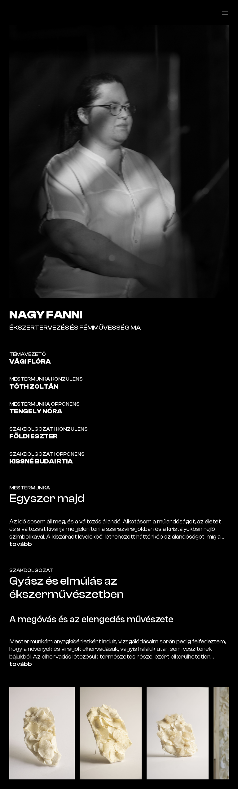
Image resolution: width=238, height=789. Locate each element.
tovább (20, 544)
